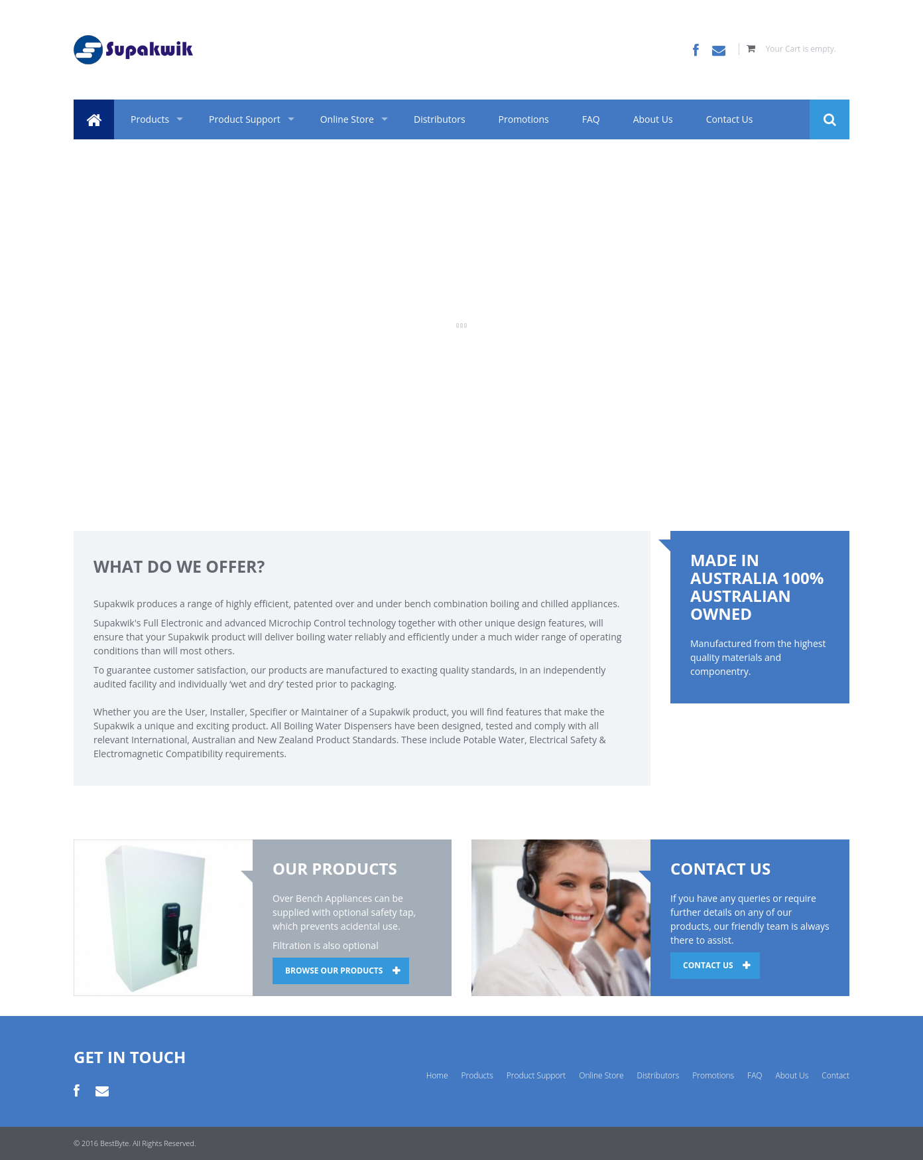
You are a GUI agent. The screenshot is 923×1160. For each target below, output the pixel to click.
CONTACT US (708, 965)
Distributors (439, 119)
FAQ (591, 119)
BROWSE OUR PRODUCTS (334, 970)
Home (437, 1075)
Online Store (347, 119)
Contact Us (729, 119)
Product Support (244, 119)
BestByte (114, 1143)
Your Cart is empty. (801, 48)
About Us (653, 119)
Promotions (524, 119)
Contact (835, 1075)
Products (150, 119)
